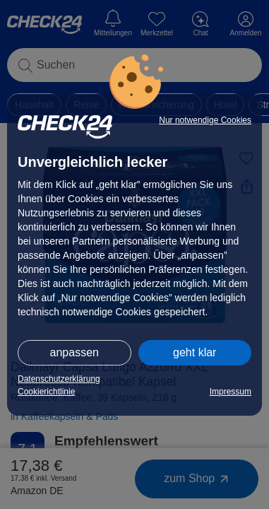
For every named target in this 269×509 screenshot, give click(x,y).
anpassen (74, 352)
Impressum (230, 392)
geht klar (194, 352)
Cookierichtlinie (46, 392)
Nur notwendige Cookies (205, 120)
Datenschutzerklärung (59, 379)
